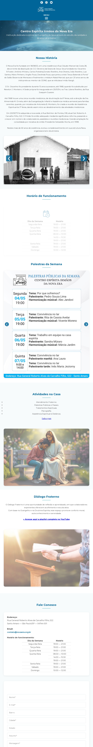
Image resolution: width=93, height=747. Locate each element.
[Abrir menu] (46, 16)
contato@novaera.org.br (19, 632)
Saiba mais (46, 418)
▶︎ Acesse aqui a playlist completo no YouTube (46, 519)
